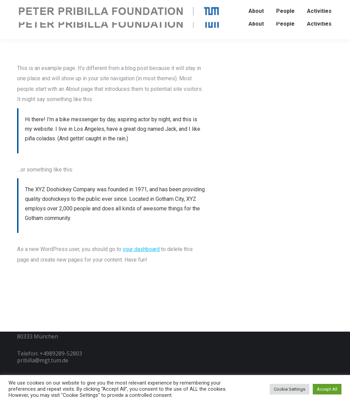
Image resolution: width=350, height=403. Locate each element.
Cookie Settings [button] (289, 389)
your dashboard (141, 249)
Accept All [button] (327, 389)
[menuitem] (256, 24)
